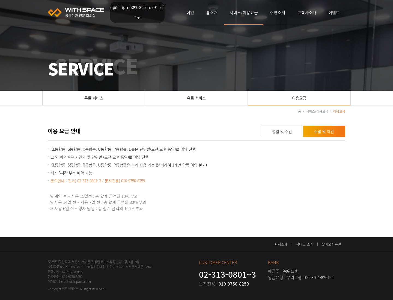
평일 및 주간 (282, 131)
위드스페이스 (76, 12)
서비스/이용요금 (317, 111)
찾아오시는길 (331, 244)
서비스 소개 (304, 244)
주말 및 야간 (324, 131)
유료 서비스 (196, 98)
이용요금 (299, 98)
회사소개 (281, 244)
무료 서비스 (93, 98)
